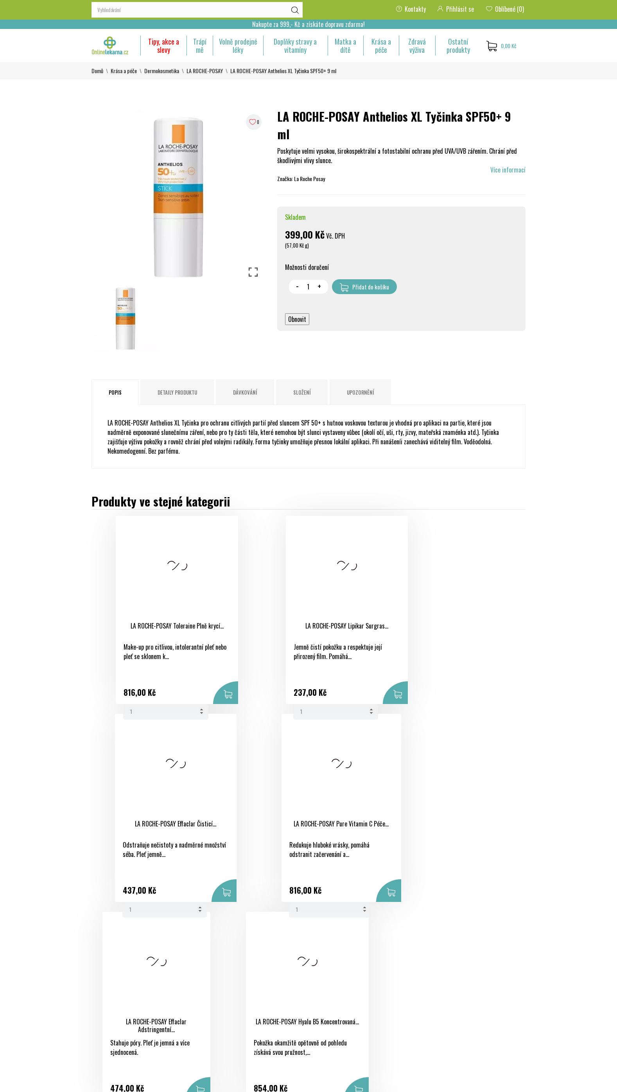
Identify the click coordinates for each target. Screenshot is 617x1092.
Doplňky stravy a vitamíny (295, 45)
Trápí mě (199, 45)
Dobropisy (400, 986)
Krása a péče (381, 45)
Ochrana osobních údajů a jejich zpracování (345, 990)
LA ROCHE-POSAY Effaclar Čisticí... (354, 625)
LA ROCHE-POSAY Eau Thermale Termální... (459, 828)
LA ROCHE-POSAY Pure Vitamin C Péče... (459, 630)
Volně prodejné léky (238, 45)
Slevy (246, 958)
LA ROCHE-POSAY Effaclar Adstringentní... (144, 828)
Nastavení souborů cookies (400, 1038)
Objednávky (402, 972)
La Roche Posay (309, 178)
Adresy (397, 1000)
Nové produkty (257, 972)
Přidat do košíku (364, 287)
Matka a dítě (345, 45)
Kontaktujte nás (333, 1009)
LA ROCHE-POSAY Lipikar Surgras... (249, 625)
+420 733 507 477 (114, 1016)
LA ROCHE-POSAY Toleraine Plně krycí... (144, 630)
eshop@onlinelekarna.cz (120, 1030)
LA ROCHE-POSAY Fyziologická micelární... (354, 828)
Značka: (285, 178)
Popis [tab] (115, 392)
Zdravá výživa (417, 45)
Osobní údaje (404, 958)
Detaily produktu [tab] (177, 392)
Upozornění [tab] (360, 392)
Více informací (508, 169)
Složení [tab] (302, 392)
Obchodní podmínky (337, 958)
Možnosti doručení (307, 267)
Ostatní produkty (458, 45)
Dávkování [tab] (245, 392)
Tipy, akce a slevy (163, 45)
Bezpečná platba (333, 972)
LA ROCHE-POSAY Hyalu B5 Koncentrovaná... (249, 828)
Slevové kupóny (406, 1014)
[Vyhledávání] (197, 10)
